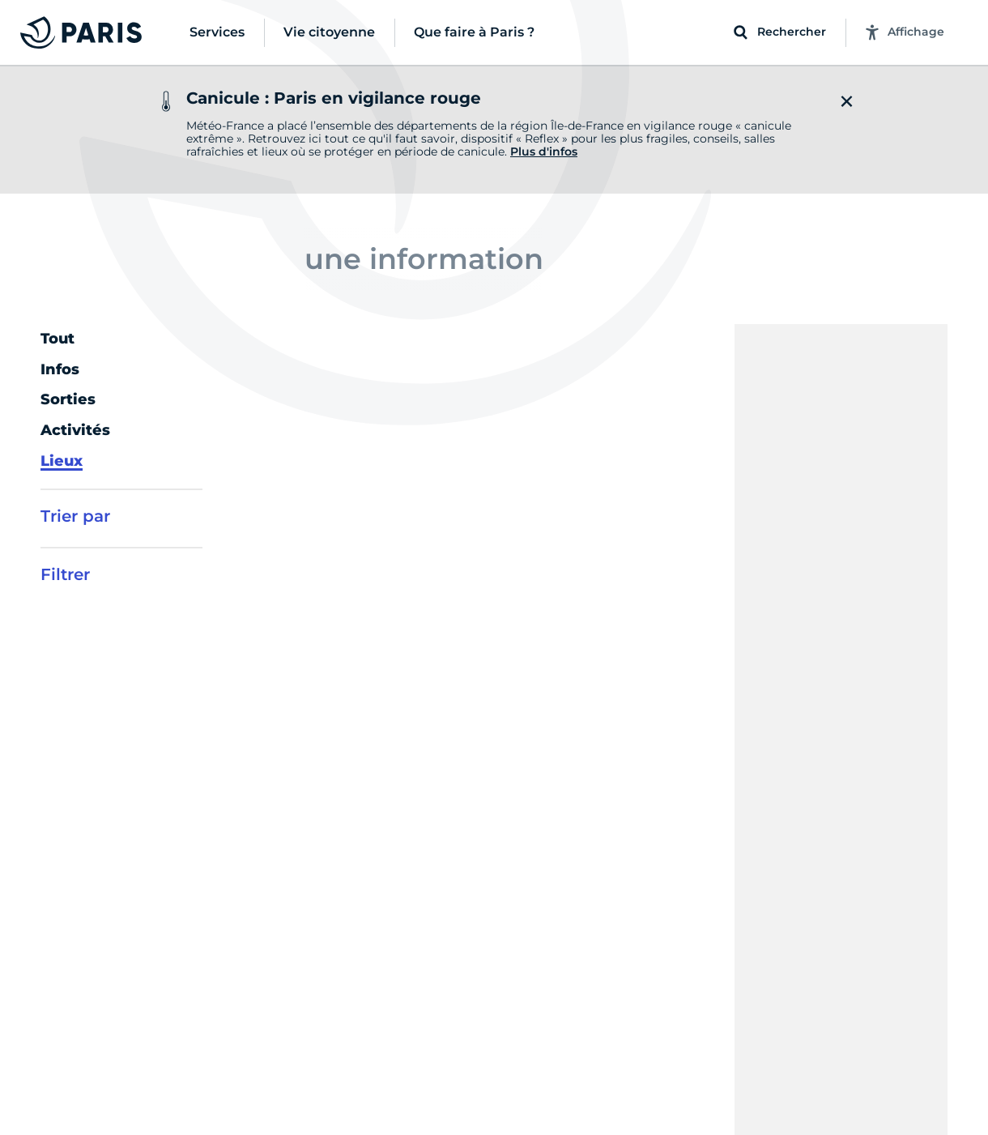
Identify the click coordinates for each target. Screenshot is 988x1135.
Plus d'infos (543, 151)
